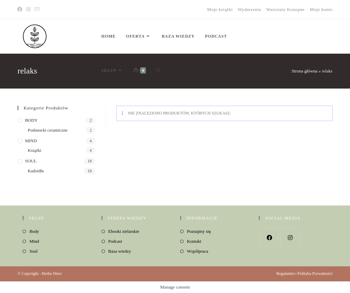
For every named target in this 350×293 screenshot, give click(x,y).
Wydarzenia (249, 9)
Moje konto (321, 9)
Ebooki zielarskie (123, 231)
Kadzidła (36, 170)
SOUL (31, 160)
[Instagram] (28, 9)
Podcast (115, 241)
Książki (34, 150)
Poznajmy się (199, 231)
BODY (31, 120)
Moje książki (220, 9)
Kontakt (194, 241)
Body (34, 231)
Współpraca (197, 251)
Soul (33, 251)
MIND (31, 140)
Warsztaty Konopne (285, 9)
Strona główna (304, 71)
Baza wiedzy (119, 251)
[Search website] (158, 70)
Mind (34, 241)
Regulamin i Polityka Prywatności (304, 273)
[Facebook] (20, 9)
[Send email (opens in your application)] (36, 9)
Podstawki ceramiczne (48, 130)
